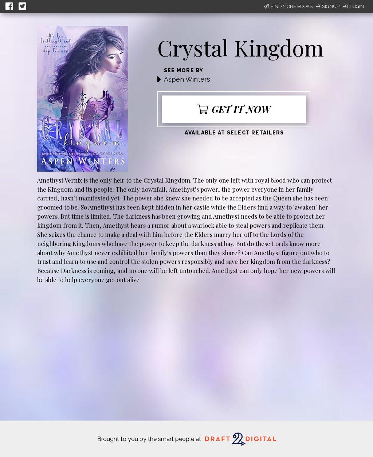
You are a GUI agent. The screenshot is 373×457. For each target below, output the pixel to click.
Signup (327, 6)
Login (353, 6)
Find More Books (288, 6)
